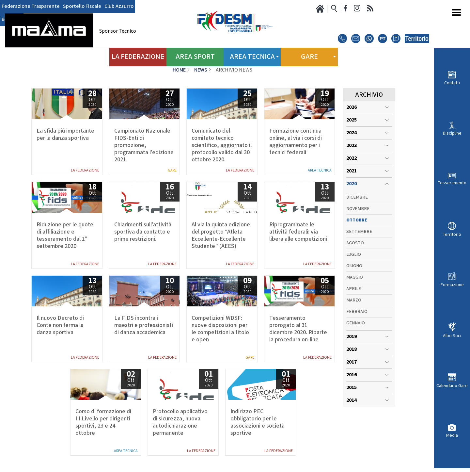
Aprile (353, 289)
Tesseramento (452, 183)
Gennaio (355, 323)
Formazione (452, 284)
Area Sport (195, 55)
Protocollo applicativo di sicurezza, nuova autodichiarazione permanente (180, 422)
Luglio (353, 254)
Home (179, 70)
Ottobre (356, 220)
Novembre (357, 209)
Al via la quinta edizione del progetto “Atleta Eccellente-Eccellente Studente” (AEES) (221, 235)
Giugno (354, 266)
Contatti (452, 83)
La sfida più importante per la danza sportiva (65, 134)
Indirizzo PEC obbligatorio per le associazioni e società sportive (257, 422)
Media (452, 435)
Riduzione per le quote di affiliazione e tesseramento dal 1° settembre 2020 (65, 235)
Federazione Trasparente (31, 6)
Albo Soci (452, 335)
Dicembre (357, 197)
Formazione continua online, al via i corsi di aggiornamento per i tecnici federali (295, 141)
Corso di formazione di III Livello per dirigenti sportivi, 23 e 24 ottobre (103, 422)
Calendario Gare (452, 385)
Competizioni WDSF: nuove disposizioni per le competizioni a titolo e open (220, 329)
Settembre (359, 232)
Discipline (452, 133)
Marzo (353, 300)
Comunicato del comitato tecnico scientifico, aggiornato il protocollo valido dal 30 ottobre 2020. (222, 145)
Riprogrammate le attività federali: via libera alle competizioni (298, 232)
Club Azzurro (118, 6)
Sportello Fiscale (82, 6)
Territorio (452, 234)
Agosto (355, 243)
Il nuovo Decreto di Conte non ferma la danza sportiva (60, 325)
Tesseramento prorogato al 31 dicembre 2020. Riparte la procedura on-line (298, 329)
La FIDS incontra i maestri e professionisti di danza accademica (143, 325)
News (200, 70)
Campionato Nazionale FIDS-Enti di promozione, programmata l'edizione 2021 (144, 145)
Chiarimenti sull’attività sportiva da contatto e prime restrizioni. (142, 232)
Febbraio (357, 312)
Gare (172, 170)
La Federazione (85, 170)
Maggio (354, 277)
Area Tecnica (320, 170)
